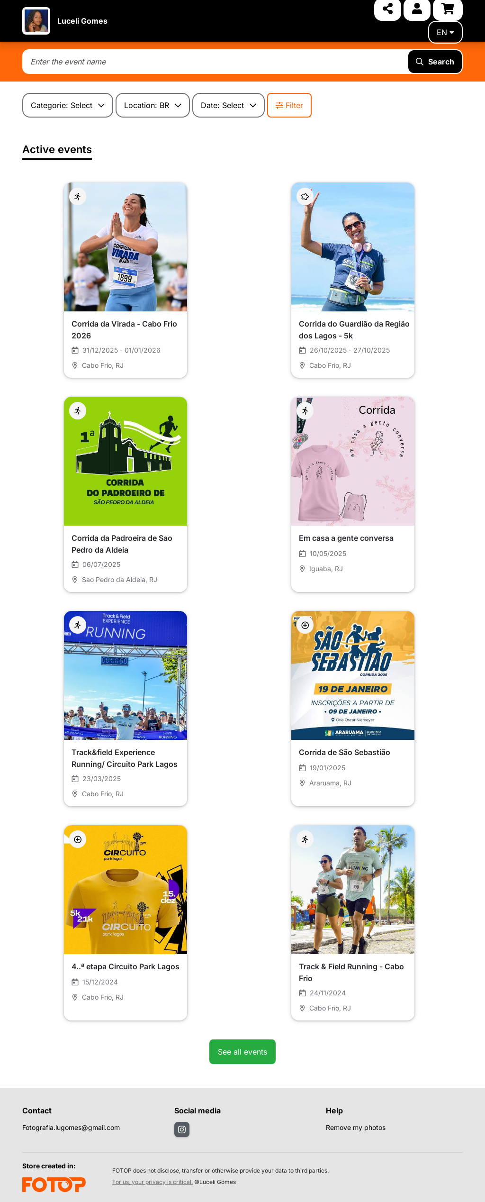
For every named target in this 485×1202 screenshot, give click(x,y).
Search (435, 61)
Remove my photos (356, 1127)
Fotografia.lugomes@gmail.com (71, 1127)
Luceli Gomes (82, 21)
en (445, 32)
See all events (242, 1051)
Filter (289, 105)
